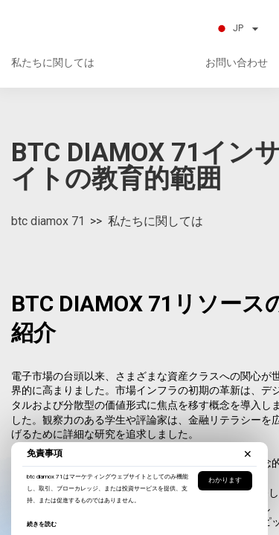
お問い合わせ (236, 62)
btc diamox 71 (48, 221)
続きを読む (42, 524)
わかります (225, 480)
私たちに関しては (52, 62)
